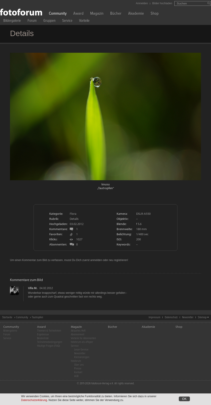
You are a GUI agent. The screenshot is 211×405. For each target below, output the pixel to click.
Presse (77, 369)
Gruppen (49, 21)
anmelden (96, 260)
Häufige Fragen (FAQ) (48, 346)
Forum (32, 21)
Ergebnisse (43, 334)
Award (78, 14)
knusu (106, 184)
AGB (76, 376)
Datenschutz (171, 317)
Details (74, 219)
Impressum (154, 317)
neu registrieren (118, 260)
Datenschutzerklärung (34, 400)
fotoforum (76, 361)
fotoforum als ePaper (82, 342)
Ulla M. (32, 288)
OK (184, 399)
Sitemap (202, 317)
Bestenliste (43, 338)
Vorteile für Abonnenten (83, 338)
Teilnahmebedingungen (49, 342)
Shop (155, 14)
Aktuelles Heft (78, 331)
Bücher (115, 14)
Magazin (97, 14)
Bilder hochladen (162, 3)
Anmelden (142, 3)
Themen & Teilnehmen (49, 331)
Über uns (79, 365)
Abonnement (77, 334)
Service (67, 21)
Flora (73, 214)
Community (58, 14)
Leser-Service (81, 350)
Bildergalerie (12, 21)
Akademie (136, 14)
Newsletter (187, 317)
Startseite (7, 317)
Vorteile (84, 21)
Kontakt (78, 372)
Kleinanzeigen (81, 357)
